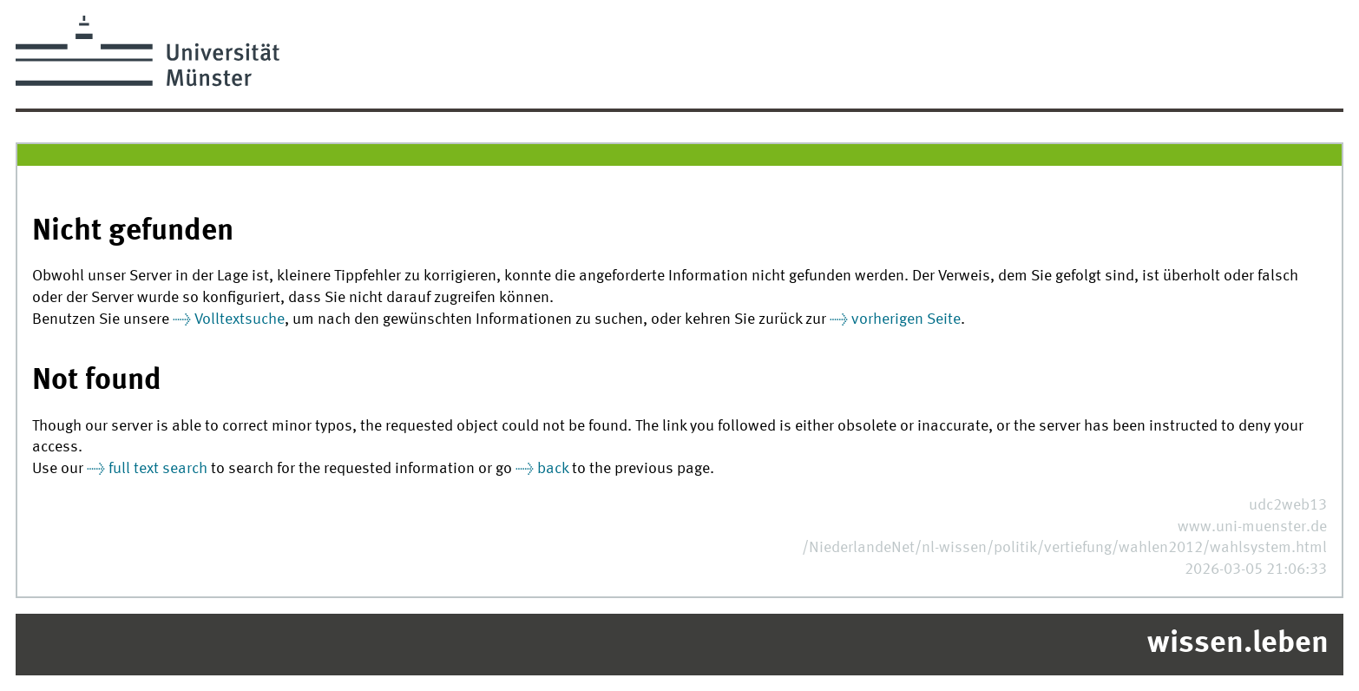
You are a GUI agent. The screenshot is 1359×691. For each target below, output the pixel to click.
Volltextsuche (239, 320)
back (552, 469)
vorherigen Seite (906, 320)
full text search (157, 469)
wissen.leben (1238, 644)
